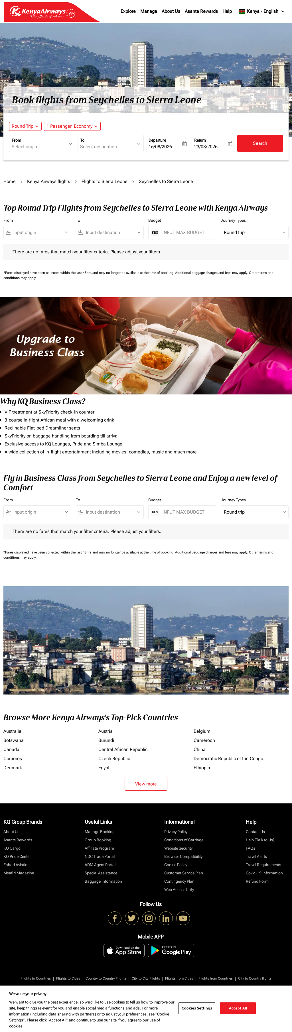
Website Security (178, 848)
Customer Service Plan (183, 873)
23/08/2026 (206, 146)
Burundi (106, 740)
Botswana (13, 740)
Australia (12, 731)
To (82, 140)
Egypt (104, 767)
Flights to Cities (68, 978)
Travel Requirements (263, 864)
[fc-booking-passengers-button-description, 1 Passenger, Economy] (69, 126)
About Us (171, 11)
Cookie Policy (175, 864)
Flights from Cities (179, 978)
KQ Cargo (12, 848)
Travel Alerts (256, 856)
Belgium (202, 731)
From (16, 140)
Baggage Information (103, 881)
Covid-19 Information (264, 873)
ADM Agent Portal (100, 864)
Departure (157, 140)
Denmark (12, 767)
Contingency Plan (179, 881)
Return (200, 140)
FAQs (250, 848)
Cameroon (204, 740)
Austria (105, 731)
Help (227, 11)
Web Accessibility (179, 889)
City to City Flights (146, 978)
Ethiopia (202, 767)
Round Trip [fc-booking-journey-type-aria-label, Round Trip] (22, 126)
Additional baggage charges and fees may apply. (212, 273)
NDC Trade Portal (100, 856)
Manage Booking (100, 831)
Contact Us (255, 831)
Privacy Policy (175, 831)
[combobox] (39, 146)
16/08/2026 (160, 146)
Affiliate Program (99, 848)
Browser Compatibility (183, 856)
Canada (11, 749)
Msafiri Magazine (18, 873)
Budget (154, 220)
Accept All (238, 1008)
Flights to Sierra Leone (104, 181)
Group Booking (98, 840)
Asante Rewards (201, 11)
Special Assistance (101, 873)
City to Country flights (254, 978)
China (200, 749)
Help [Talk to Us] (260, 840)
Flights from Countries (215, 978)
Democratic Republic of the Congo (228, 758)
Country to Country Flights (106, 978)
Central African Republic (122, 749)
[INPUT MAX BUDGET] (186, 232)
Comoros (12, 758)
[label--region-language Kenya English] (261, 11)
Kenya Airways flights (48, 181)
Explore (128, 11)
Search (260, 143)
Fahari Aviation (16, 864)
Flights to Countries (36, 978)
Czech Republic (114, 758)
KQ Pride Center (17, 856)
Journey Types (233, 220)
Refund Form (257, 881)
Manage (148, 11)
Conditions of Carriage (183, 840)
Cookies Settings (197, 1008)
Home (9, 181)
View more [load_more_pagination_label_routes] (146, 784)
